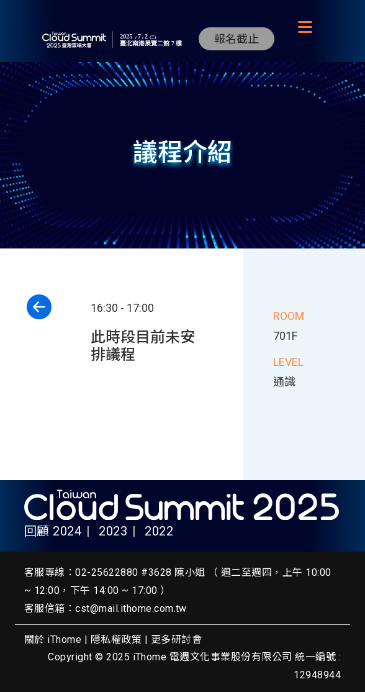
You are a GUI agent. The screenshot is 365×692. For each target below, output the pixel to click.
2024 (67, 531)
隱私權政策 (116, 639)
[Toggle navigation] (305, 27)
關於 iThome (52, 639)
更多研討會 (176, 639)
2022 (159, 531)
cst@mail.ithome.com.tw (131, 608)
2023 (113, 531)
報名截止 (236, 38)
